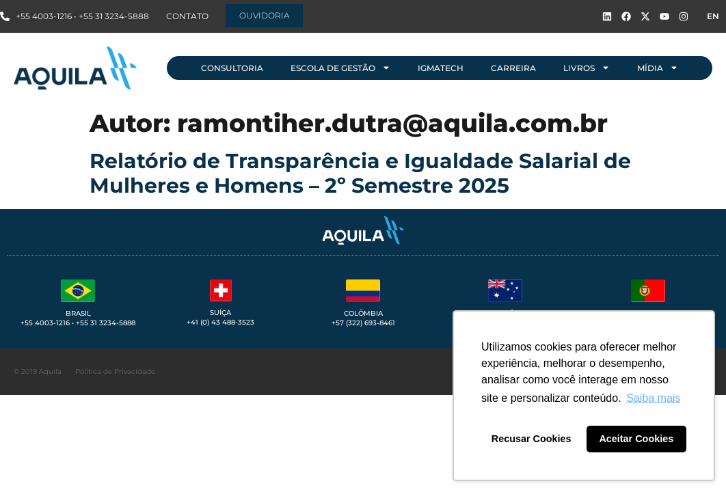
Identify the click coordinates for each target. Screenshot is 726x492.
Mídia (657, 68)
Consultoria (232, 68)
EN (713, 16)
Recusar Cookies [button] (532, 438)
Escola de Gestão (340, 68)
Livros (586, 68)
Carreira (513, 68)
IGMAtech (440, 68)
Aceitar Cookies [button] (636, 438)
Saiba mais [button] (653, 398)
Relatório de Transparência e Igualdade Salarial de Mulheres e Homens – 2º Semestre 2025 (360, 173)
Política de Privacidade (115, 371)
